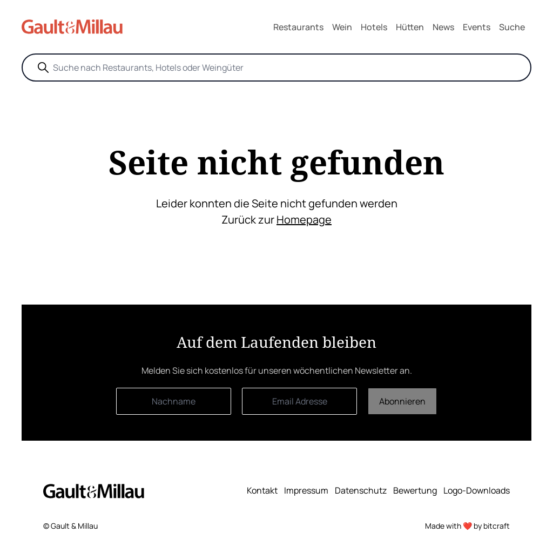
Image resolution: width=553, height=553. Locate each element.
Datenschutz (361, 490)
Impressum (306, 490)
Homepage (304, 219)
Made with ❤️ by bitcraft (467, 526)
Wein (342, 27)
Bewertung (415, 490)
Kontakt (262, 490)
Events (476, 27)
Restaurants (298, 27)
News (443, 27)
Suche (512, 27)
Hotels (374, 27)
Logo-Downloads (476, 490)
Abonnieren (402, 401)
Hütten (410, 27)
